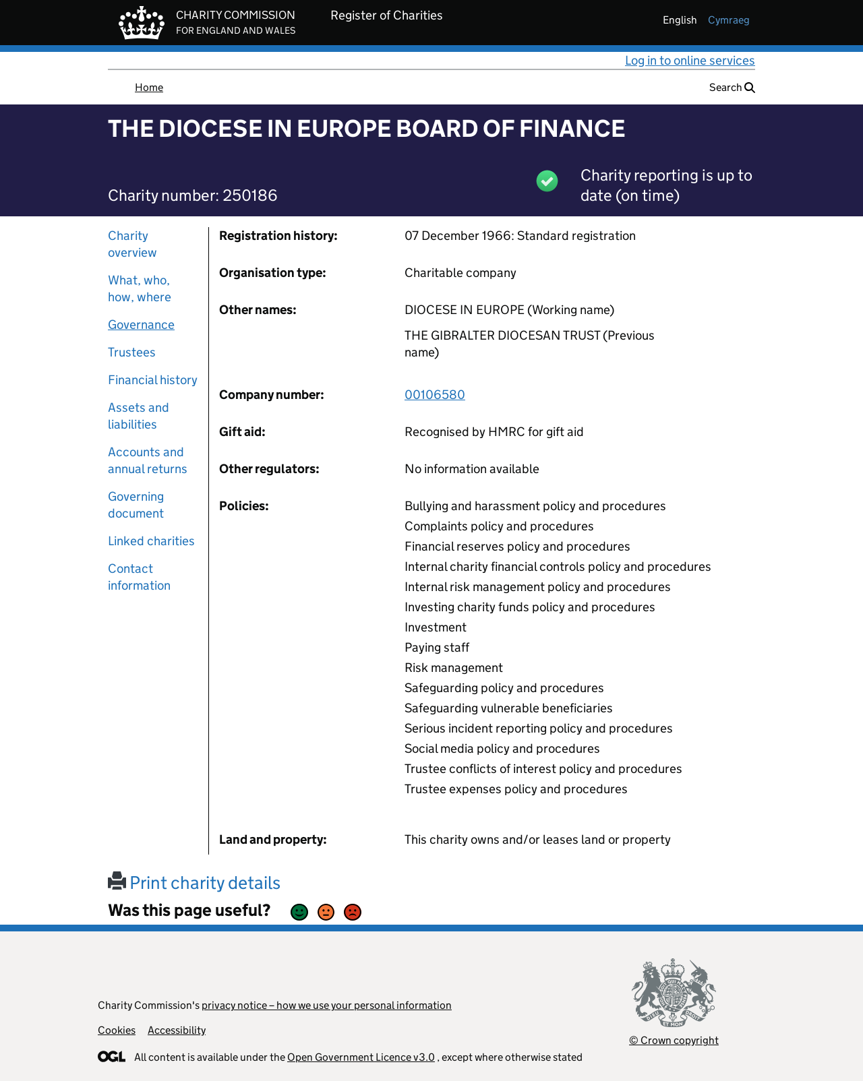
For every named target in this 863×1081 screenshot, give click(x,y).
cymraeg (729, 19)
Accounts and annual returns (147, 460)
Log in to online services (690, 60)
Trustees (132, 352)
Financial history (153, 380)
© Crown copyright (674, 1040)
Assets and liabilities (138, 416)
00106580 (435, 394)
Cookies (117, 1030)
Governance (141, 324)
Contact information (139, 577)
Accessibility (177, 1030)
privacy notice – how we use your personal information (327, 1005)
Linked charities (151, 541)
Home (149, 87)
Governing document (136, 505)
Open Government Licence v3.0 (361, 1057)
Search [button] (732, 87)
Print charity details (194, 882)
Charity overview (132, 244)
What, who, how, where (139, 288)
